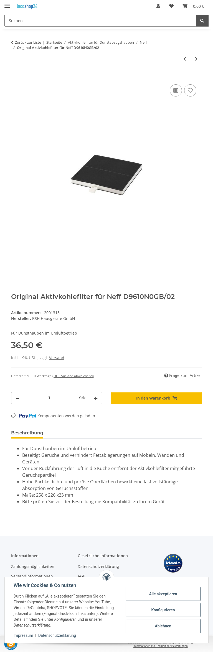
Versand (56, 357)
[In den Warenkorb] (15, 77)
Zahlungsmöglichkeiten (32, 566)
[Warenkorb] (193, 6)
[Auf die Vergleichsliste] (176, 90)
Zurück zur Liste (28, 42)
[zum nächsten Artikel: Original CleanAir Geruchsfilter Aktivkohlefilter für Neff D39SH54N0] (196, 59)
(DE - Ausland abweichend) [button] (73, 376)
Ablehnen (163, 626)
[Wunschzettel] (171, 6)
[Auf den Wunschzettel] (190, 90)
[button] (158, 6)
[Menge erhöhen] (96, 398)
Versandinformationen (32, 576)
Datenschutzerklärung (57, 635)
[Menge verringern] (17, 398)
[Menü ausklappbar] (7, 3)
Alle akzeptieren (163, 594)
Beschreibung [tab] (27, 432)
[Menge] (49, 398)
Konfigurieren (163, 610)
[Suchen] (100, 21)
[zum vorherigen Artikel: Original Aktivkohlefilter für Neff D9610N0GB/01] (185, 59)
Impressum (23, 635)
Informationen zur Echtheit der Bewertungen (160, 646)
